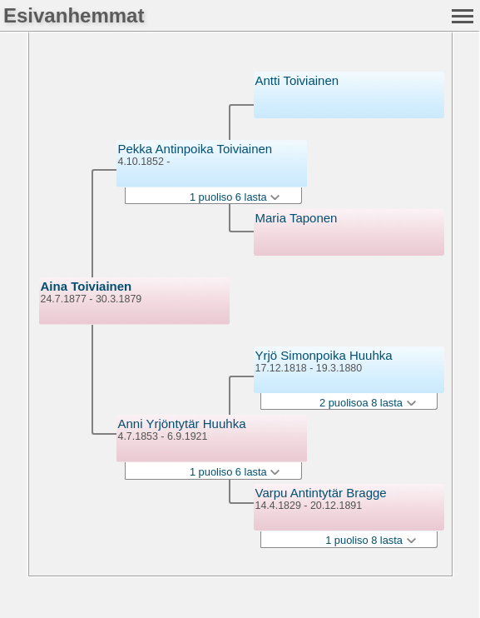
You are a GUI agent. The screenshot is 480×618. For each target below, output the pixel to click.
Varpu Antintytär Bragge (321, 493)
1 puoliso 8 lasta (370, 540)
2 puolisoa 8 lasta (367, 402)
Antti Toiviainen (297, 80)
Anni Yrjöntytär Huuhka (182, 423)
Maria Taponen (296, 218)
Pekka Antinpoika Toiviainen (195, 149)
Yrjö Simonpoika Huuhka (324, 355)
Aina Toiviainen (86, 286)
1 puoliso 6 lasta (235, 197)
